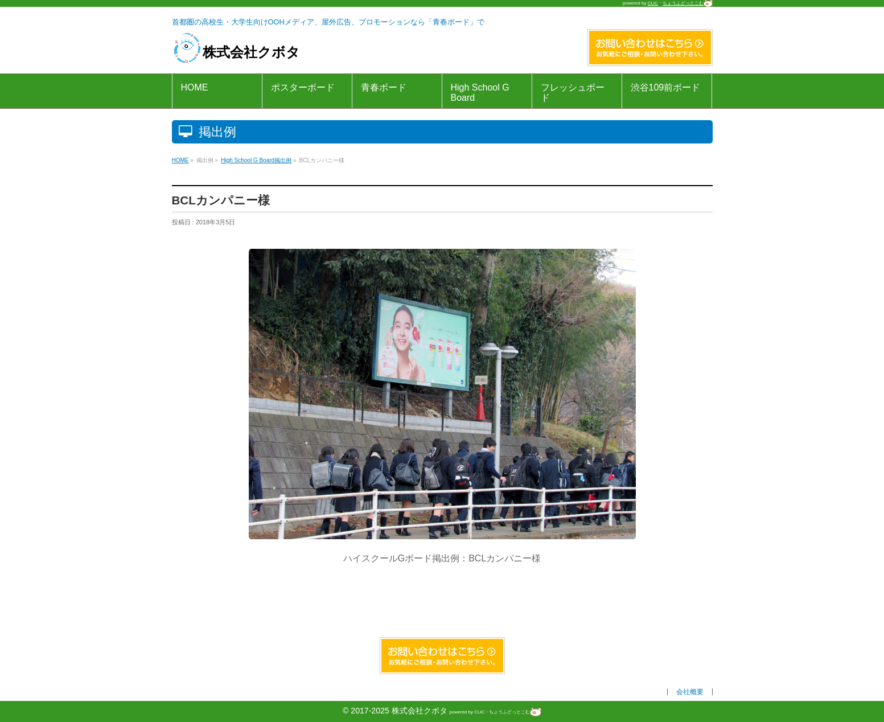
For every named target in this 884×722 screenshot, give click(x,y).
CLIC (653, 3)
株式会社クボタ (236, 52)
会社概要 (690, 692)
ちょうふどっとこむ (688, 3)
